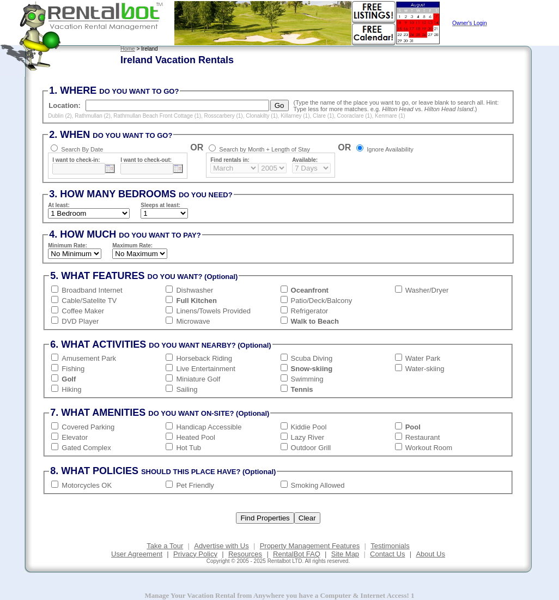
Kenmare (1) (390, 116)
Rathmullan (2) (93, 116)
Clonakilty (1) (261, 116)
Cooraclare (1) (354, 116)
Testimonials (390, 546)
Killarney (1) (295, 116)
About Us (430, 554)
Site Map (345, 554)
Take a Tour (165, 546)
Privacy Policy (195, 554)
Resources (245, 554)
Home (127, 49)
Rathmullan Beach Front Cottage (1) (157, 116)
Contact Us (387, 554)
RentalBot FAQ (296, 554)
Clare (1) (323, 116)
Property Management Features (310, 546)
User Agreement (136, 554)
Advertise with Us (221, 546)
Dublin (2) (59, 116)
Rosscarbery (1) (223, 116)
